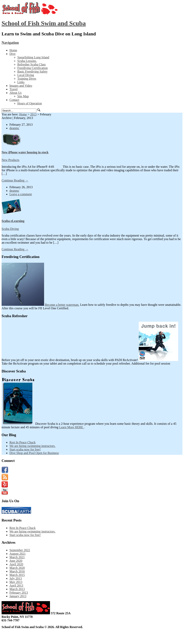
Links (20, 82)
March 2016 (17, 571)
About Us (15, 92)
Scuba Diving (10, 228)
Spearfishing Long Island (33, 57)
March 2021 (17, 557)
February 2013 (18, 592)
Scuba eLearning (13, 221)
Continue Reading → (15, 180)
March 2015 (17, 575)
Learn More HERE (71, 427)
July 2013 (15, 578)
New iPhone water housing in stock (25, 152)
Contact (14, 99)
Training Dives (26, 78)
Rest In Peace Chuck (22, 442)
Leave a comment (20, 194)
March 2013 (17, 589)
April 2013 (16, 585)
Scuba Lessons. (27, 61)
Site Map (23, 96)
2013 (33, 114)
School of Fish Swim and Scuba (44, 23)
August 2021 (17, 553)
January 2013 (17, 596)
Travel (13, 89)
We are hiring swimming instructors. (32, 446)
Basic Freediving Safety (32, 71)
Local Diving (25, 75)
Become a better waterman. (62, 304)
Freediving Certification (32, 68)
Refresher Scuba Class (31, 64)
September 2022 (19, 550)
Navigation (10, 43)
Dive (12, 53)
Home (13, 50)
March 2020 (17, 567)
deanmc (14, 128)
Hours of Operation (29, 103)
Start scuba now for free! (25, 449)
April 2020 (16, 564)
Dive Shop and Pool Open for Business (34, 453)
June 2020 (15, 560)
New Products (10, 160)
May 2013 (15, 582)
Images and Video (20, 85)
